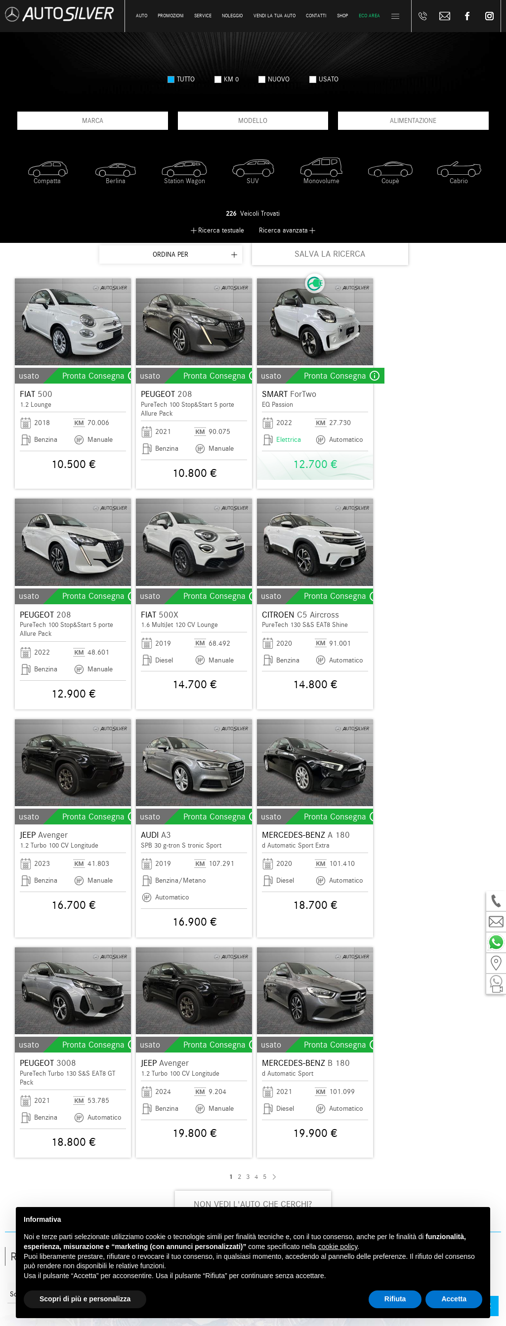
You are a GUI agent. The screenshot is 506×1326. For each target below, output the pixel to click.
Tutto (181, 79)
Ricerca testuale (221, 230)
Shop (342, 16)
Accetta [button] (453, 1299)
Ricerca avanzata (283, 230)
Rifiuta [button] (395, 1299)
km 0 (226, 79)
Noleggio (232, 16)
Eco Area (369, 16)
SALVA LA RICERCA (330, 254)
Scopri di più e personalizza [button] (85, 1299)
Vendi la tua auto (274, 16)
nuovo (274, 79)
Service (202, 16)
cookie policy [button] (337, 1246)
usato (323, 79)
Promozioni (170, 16)
